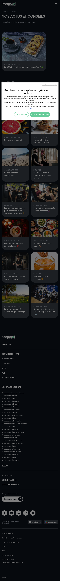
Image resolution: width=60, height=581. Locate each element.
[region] (30, 101)
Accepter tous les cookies (40, 114)
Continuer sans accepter (49, 85)
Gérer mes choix (21, 114)
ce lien (30, 108)
